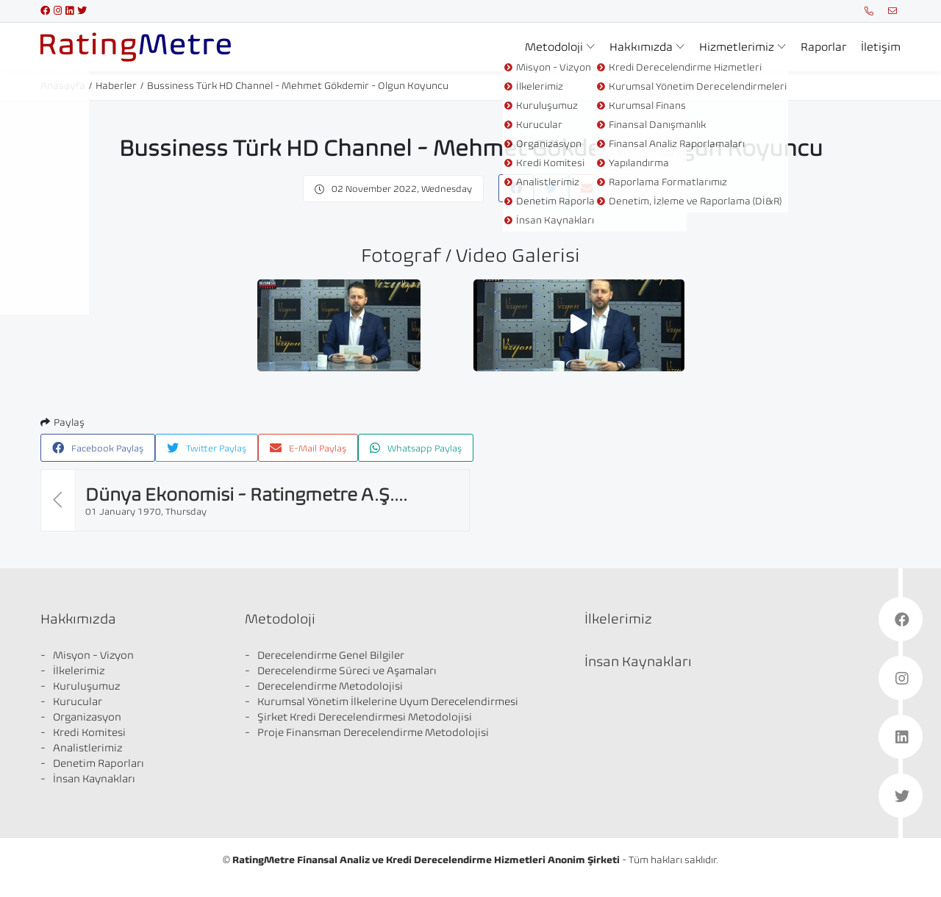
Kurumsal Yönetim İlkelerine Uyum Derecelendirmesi (387, 701)
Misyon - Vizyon (93, 655)
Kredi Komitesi (89, 732)
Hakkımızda (641, 47)
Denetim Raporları (98, 763)
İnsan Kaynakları (94, 778)
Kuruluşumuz (86, 686)
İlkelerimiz (78, 670)
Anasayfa (62, 85)
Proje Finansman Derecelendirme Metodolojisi (373, 732)
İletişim (881, 47)
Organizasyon (87, 716)
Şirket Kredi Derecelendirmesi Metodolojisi (364, 716)
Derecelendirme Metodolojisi (330, 686)
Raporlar (823, 47)
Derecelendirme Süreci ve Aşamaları (347, 670)
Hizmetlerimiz (736, 47)
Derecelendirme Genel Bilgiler (330, 655)
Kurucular (77, 701)
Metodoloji (554, 47)
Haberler (116, 85)
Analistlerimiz (87, 747)
